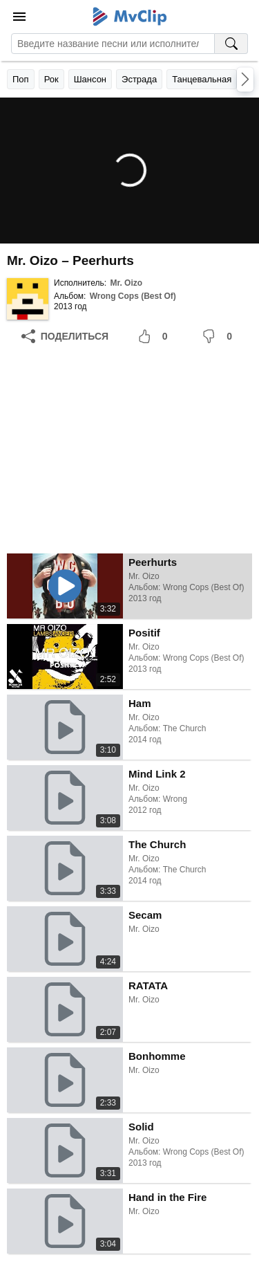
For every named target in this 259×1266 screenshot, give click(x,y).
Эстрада (139, 79)
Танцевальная (201, 79)
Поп (20, 79)
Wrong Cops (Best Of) (133, 296)
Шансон (90, 79)
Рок (51, 79)
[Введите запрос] (113, 43)
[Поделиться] (65, 336)
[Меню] (19, 16)
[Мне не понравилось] (219, 336)
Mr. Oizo (126, 283)
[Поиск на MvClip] (231, 43)
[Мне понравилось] (155, 336)
